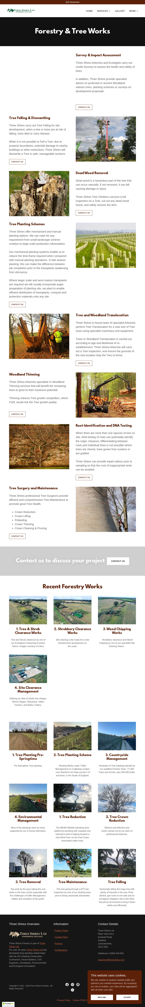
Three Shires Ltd (35, 950)
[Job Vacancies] (72, 2)
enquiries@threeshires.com (111, 960)
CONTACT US (84, 107)
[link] (21, 10)
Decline (102, 997)
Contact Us (118, 561)
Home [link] (89, 11)
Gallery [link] (120, 11)
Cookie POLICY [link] (80, 1000)
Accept (127, 997)
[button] (104, 11)
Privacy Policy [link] (64, 1000)
